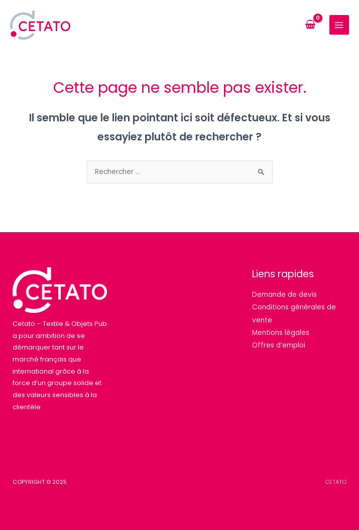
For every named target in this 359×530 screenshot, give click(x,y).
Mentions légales (280, 332)
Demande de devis (284, 294)
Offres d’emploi (278, 345)
